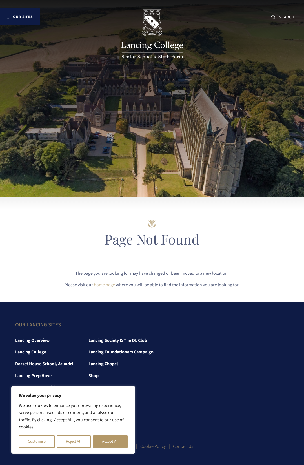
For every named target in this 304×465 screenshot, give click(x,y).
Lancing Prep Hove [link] (33, 376)
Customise (37, 441)
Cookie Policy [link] (153, 446)
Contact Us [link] (183, 446)
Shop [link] (93, 376)
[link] (152, 35)
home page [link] (104, 285)
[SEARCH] (288, 17)
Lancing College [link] (30, 352)
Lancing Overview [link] (32, 340)
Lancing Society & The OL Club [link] (117, 340)
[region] (73, 420)
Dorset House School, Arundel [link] (44, 364)
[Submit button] (273, 17)
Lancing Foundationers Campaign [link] (121, 352)
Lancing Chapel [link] (103, 364)
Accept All (110, 441)
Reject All (73, 441)
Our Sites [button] (23, 17)
